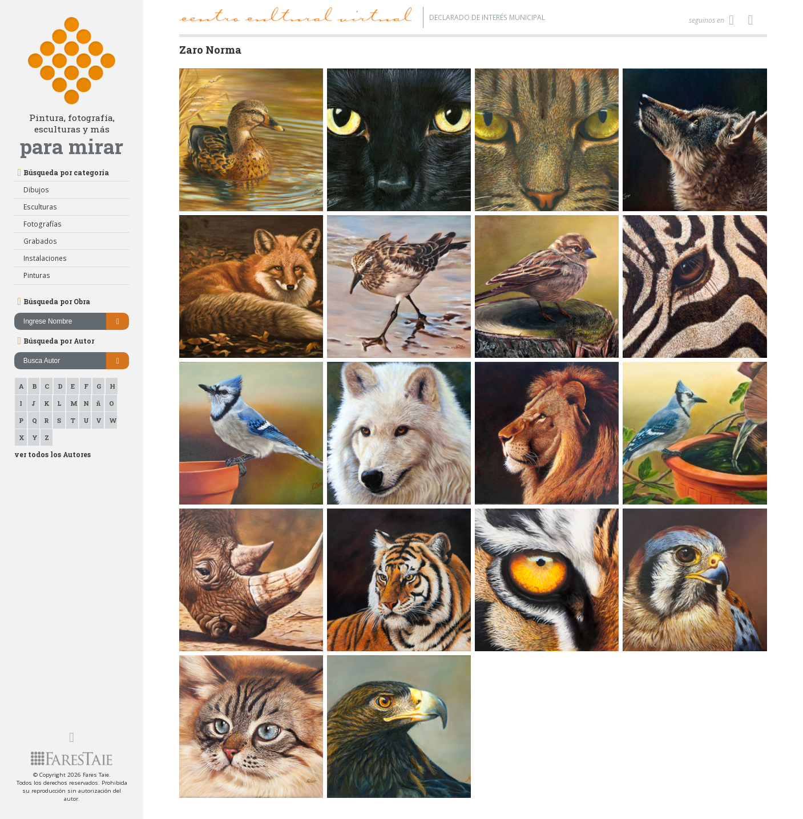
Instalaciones (45, 258)
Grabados (40, 241)
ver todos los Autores (52, 454)
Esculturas (40, 207)
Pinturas (36, 275)
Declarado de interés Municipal (487, 17)
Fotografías (42, 224)
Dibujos (36, 190)
